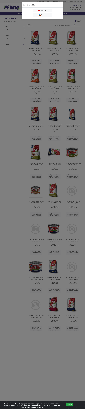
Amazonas (42, 10)
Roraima (42, 15)
